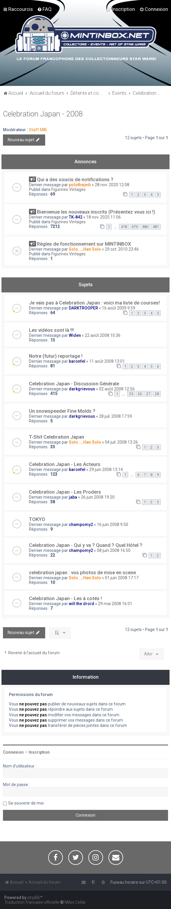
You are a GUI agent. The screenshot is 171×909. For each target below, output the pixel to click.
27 (148, 394)
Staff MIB (38, 129)
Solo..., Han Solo (85, 249)
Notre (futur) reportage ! (55, 356)
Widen (75, 335)
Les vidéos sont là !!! (51, 330)
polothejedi (80, 184)
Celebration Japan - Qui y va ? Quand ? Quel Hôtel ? (85, 545)
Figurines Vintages (68, 189)
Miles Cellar (75, 902)
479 (134, 226)
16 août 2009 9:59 (118, 308)
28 (157, 394)
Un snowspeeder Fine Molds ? (62, 411)
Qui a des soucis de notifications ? (75, 179)
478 (124, 226)
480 (145, 226)
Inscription (39, 752)
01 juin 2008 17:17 (122, 577)
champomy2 (81, 524)
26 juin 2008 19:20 (98, 497)
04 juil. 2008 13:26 (121, 442)
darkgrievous (82, 389)
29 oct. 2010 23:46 (122, 249)
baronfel (77, 361)
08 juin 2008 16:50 (114, 550)
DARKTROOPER (83, 308)
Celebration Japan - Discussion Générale (74, 384)
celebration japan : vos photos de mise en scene (82, 572)
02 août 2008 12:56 (117, 389)
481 (156, 226)
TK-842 (75, 217)
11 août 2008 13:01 (107, 361)
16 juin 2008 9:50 (112, 524)
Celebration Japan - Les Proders (65, 492)
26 (140, 394)
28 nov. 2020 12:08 (112, 184)
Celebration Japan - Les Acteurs (64, 464)
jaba (73, 497)
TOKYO (37, 519)
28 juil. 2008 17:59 (115, 416)
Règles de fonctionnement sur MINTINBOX (84, 244)
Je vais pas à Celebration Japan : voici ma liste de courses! (94, 303)
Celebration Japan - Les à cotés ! (65, 598)
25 (131, 394)
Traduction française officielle (31, 902)
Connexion (13, 752)
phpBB (33, 897)
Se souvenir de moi (26, 803)
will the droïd (81, 603)
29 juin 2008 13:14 (106, 469)
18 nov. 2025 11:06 (103, 217)
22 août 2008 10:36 (102, 335)
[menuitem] (44, 9)
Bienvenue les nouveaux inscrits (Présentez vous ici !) (96, 212)
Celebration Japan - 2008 (43, 114)
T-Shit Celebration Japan (56, 437)
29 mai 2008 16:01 (115, 603)
